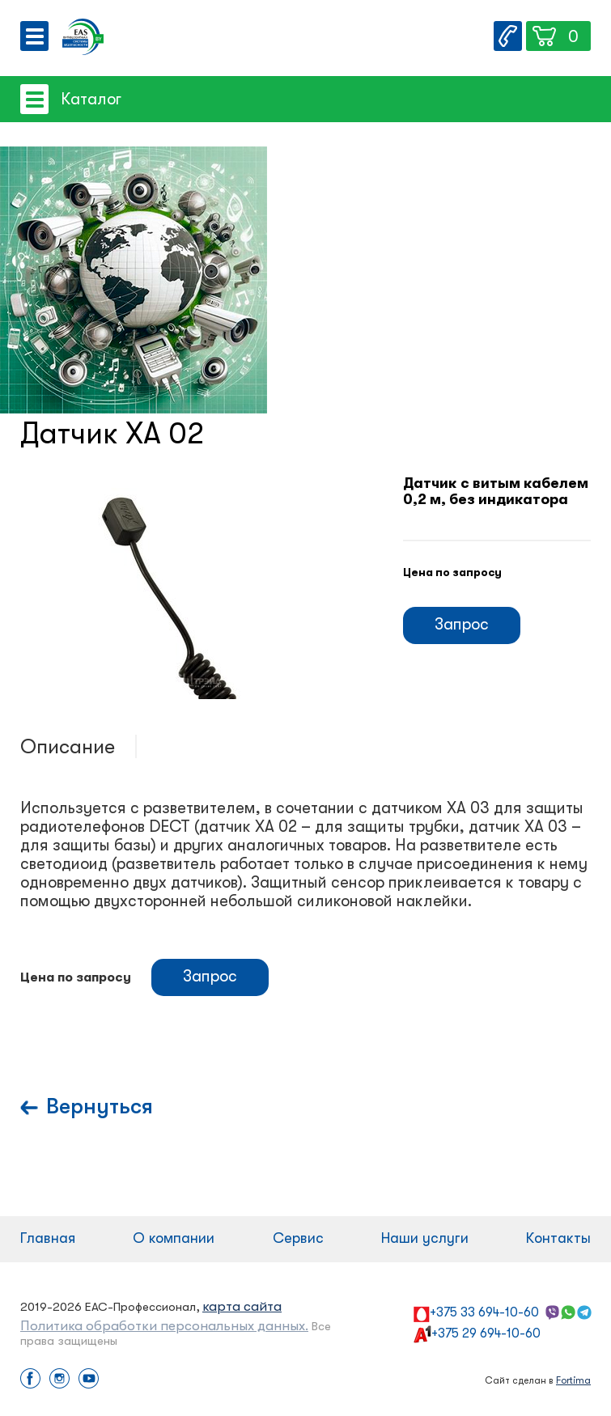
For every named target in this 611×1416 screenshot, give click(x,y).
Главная (47, 1238)
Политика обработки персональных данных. (164, 1325)
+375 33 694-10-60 (484, 1312)
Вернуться (99, 1106)
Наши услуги (425, 1238)
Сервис (298, 1238)
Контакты (558, 1238)
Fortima (573, 1380)
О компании (173, 1238)
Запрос (462, 624)
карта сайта (242, 1306)
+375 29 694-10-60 (486, 1333)
